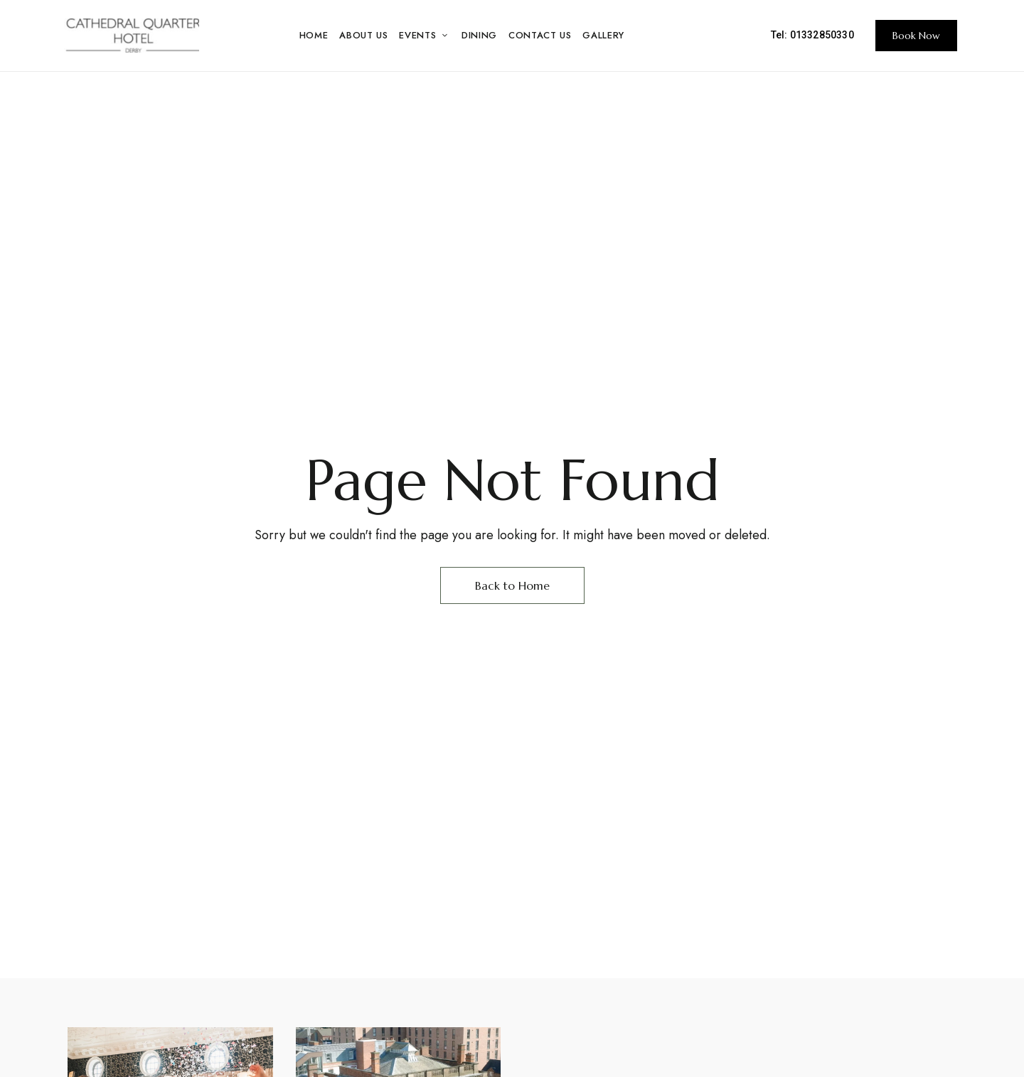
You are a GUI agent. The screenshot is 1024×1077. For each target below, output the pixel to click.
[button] (916, 35)
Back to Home (512, 585)
